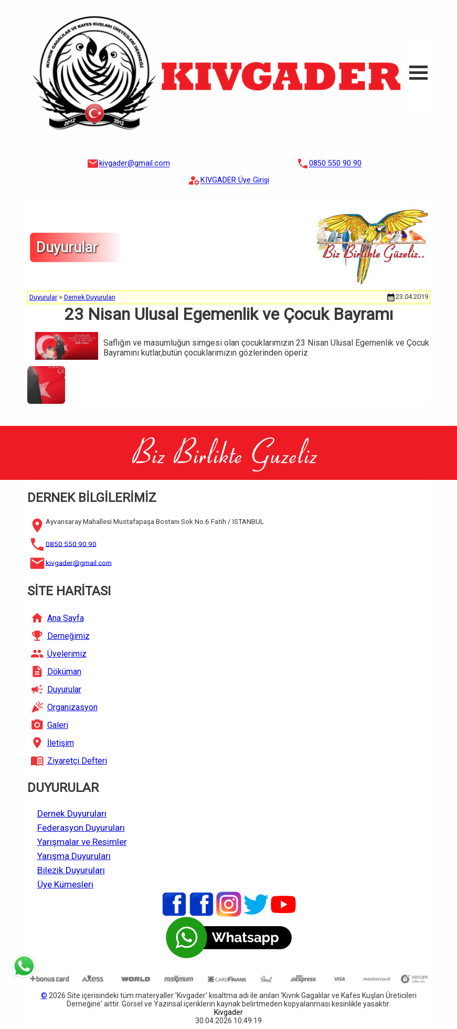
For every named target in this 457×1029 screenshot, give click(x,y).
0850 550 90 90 (335, 163)
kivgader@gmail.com (134, 163)
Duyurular (43, 297)
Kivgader (228, 1012)
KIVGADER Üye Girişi (234, 180)
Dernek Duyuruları (89, 297)
